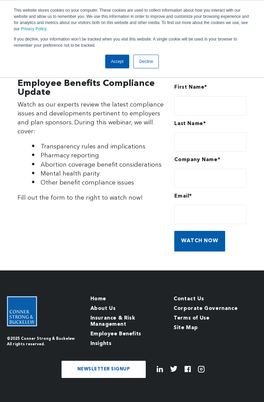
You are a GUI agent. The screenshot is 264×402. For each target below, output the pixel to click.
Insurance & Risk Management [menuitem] (112, 321)
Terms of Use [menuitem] (191, 318)
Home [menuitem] (98, 299)
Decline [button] (146, 61)
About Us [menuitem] (103, 308)
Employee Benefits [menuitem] (115, 334)
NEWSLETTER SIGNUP (103, 369)
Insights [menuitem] (101, 343)
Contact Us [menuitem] (189, 299)
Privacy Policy (33, 28)
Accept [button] (117, 61)
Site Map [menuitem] (186, 328)
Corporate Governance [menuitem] (206, 308)
